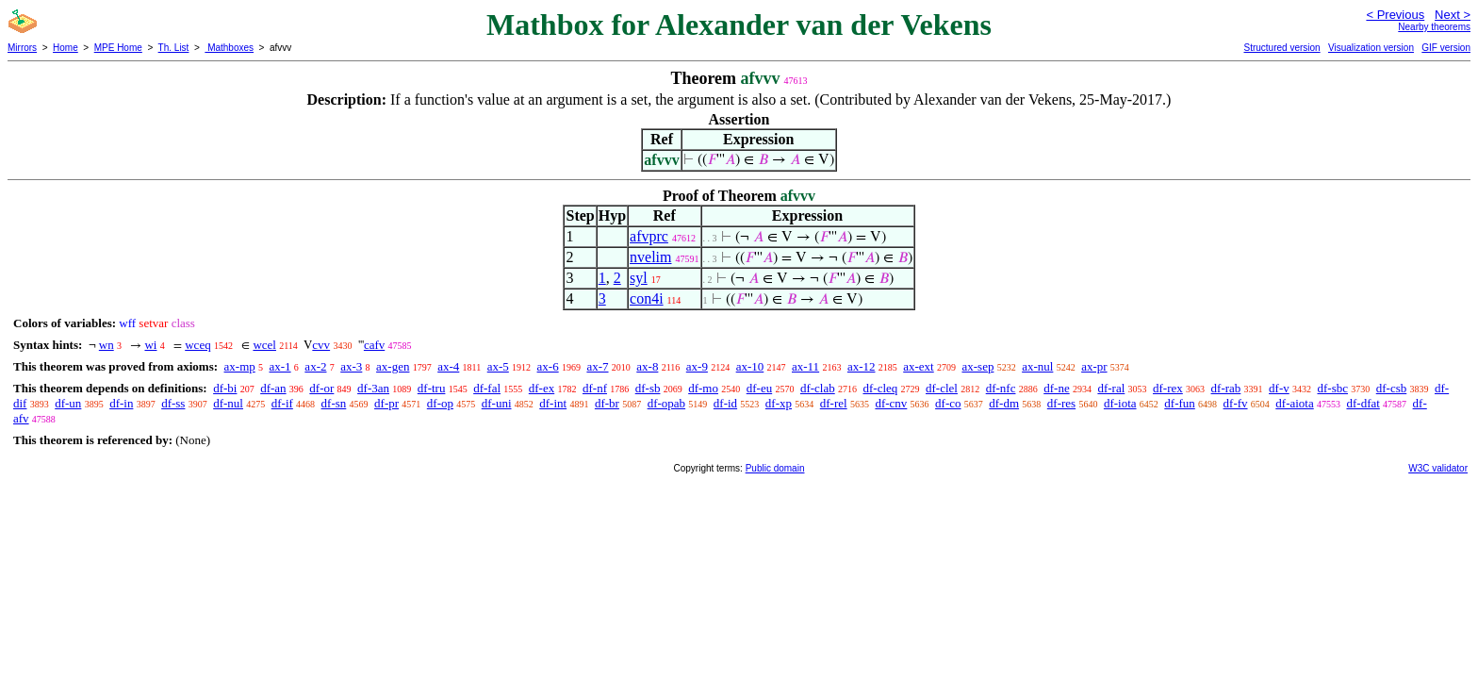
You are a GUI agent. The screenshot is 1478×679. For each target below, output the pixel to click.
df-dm (1004, 403)
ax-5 (498, 366)
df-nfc (1001, 388)
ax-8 (647, 366)
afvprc (649, 236)
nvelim (650, 257)
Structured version (1281, 47)
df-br (607, 403)
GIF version (1445, 47)
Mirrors (22, 47)
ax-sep (977, 366)
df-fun (1179, 403)
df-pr (386, 403)
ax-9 (697, 366)
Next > (1452, 15)
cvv (321, 345)
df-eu (759, 388)
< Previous (1395, 15)
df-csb (1391, 388)
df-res (1061, 403)
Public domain (775, 468)
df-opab (666, 403)
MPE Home (118, 47)
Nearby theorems (1434, 27)
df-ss (173, 403)
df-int (553, 403)
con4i (647, 298)
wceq (197, 345)
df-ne (1056, 388)
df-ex (541, 388)
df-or (321, 388)
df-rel (833, 403)
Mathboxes (229, 47)
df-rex (1168, 388)
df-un (68, 403)
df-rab (1226, 388)
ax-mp (239, 366)
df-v (1279, 388)
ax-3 (351, 366)
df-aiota (1294, 403)
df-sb (648, 388)
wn (106, 345)
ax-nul (1037, 366)
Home (65, 47)
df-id (725, 403)
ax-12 (861, 366)
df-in (121, 403)
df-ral (1111, 388)
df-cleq (879, 388)
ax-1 (280, 366)
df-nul (228, 403)
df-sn (334, 403)
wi (150, 345)
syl (639, 278)
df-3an (373, 388)
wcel (264, 345)
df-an (273, 388)
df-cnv (891, 403)
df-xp (778, 403)
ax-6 (548, 366)
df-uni (497, 403)
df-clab (817, 388)
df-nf (595, 388)
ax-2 (315, 366)
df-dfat (1362, 403)
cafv (374, 345)
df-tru (432, 388)
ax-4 (448, 366)
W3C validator (1438, 468)
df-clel (942, 388)
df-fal (487, 388)
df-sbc (1332, 388)
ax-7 (597, 366)
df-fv (1235, 403)
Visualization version (1371, 47)
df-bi (225, 388)
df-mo (703, 388)
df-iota (1120, 403)
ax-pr (1094, 366)
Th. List (173, 47)
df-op (440, 403)
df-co (948, 403)
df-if (282, 403)
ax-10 (750, 366)
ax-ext (918, 366)
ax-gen (392, 366)
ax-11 (805, 366)
